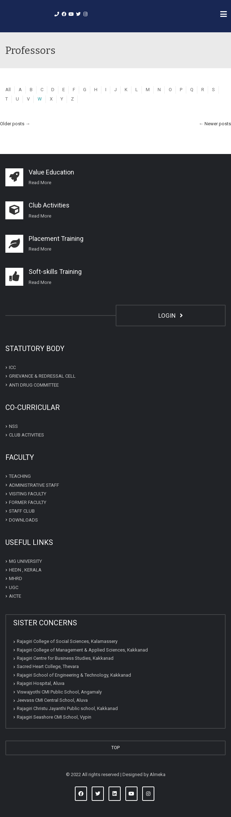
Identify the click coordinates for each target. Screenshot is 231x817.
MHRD (15, 578)
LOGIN (170, 315)
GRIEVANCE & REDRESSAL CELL (42, 376)
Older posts (15, 123)
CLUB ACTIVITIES (26, 435)
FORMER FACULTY (27, 502)
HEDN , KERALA (25, 570)
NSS (13, 426)
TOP (115, 747)
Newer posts (215, 123)
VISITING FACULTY (27, 493)
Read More (40, 216)
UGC (13, 587)
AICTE (15, 596)
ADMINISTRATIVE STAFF (34, 485)
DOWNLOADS (23, 520)
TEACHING (20, 476)
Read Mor (39, 182)
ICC (12, 367)
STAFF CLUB (22, 511)
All (8, 89)
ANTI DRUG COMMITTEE (34, 385)
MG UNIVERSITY (25, 561)
